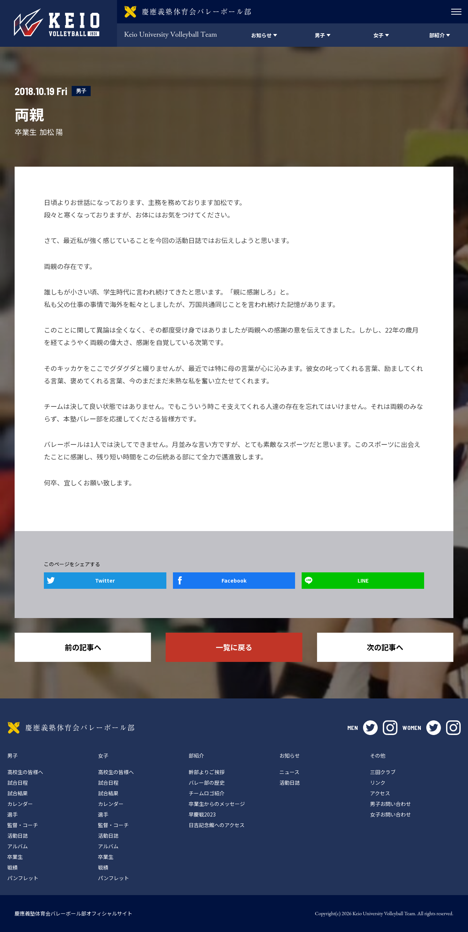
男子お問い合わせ (390, 803)
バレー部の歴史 (206, 782)
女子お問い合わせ (390, 814)
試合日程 (17, 782)
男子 (81, 91)
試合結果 (17, 793)
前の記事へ (83, 647)
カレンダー (20, 803)
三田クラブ (383, 772)
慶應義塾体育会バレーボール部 (71, 728)
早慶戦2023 (202, 814)
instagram (390, 727)
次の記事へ (385, 647)
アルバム (17, 846)
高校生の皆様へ (25, 772)
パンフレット (22, 878)
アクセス (380, 793)
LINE (363, 580)
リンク (377, 782)
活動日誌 (17, 835)
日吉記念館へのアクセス (217, 825)
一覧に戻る (234, 647)
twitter (370, 727)
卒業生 (15, 856)
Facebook (234, 580)
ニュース (289, 772)
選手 (12, 814)
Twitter (105, 580)
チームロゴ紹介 (206, 793)
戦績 (12, 867)
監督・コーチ (22, 825)
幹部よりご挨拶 (206, 772)
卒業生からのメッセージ (217, 803)
